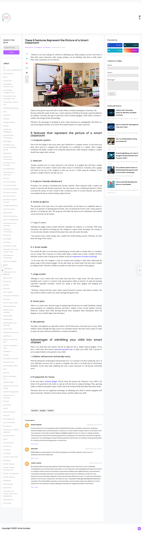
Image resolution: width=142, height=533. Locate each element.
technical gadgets (51, 381)
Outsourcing (9, 362)
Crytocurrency (10, 196)
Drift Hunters (35, 452)
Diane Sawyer (36, 425)
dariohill (34, 449)
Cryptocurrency (10, 192)
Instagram (9, 268)
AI (5, 112)
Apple (7, 119)
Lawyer (7, 299)
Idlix (6, 265)
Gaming (8, 242)
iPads (7, 285)
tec (6, 439)
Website (8, 481)
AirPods (8, 115)
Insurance (8, 278)
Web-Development (12, 473)
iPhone (7, 289)
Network (8, 351)
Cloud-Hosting (10, 182)
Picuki (7, 373)
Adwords (8, 81)
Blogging (8, 141)
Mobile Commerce (12, 332)
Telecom (8, 446)
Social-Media (10, 423)
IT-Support (9, 292)
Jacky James (36, 463)
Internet (8, 281)
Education (8, 213)
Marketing (8, 316)
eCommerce (10, 209)
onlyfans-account (11, 359)
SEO (6, 408)
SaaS (7, 401)
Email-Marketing (11, 216)
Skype (7, 415)
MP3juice (8, 336)
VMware (8, 460)
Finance (8, 235)
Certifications (10, 169)
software (8, 426)
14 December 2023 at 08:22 (93, 449)
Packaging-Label (11, 366)
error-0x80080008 (11, 220)
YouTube (8, 503)
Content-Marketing (12, 189)
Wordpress (9, 500)
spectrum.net (10, 436)
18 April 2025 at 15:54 (95, 463)
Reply (32, 444)
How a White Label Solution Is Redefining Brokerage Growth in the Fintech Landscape (127, 171)
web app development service (88, 479)
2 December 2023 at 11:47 (94, 425)
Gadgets (8, 239)
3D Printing (9, 74)
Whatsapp (9, 484)
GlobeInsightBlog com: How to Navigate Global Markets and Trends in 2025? (127, 157)
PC (6, 369)
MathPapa (9, 319)
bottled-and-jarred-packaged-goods (10, 147)
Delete (36, 444)
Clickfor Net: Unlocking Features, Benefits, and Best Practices (126, 114)
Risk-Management (12, 392)
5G (6, 77)
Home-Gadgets (11, 261)
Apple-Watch (10, 122)
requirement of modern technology (84, 256)
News (7, 355)
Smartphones (10, 419)
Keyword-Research (12, 296)
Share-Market (10, 412)
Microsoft (8, 329)
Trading (8, 453)
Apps (7, 126)
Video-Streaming (11, 457)
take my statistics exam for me (67, 433)
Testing (7, 450)
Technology (9, 443)
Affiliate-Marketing (11, 108)
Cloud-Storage (10, 185)
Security (8, 405)
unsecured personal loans (63, 349)
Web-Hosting (10, 477)
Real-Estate (9, 382)
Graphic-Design (11, 246)
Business (8, 153)
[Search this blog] (11, 48)
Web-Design (9, 464)
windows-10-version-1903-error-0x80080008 (10, 493)
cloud (7, 178)
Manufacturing (10, 306)
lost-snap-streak (11, 303)
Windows (8, 488)
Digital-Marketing (11, 205)
